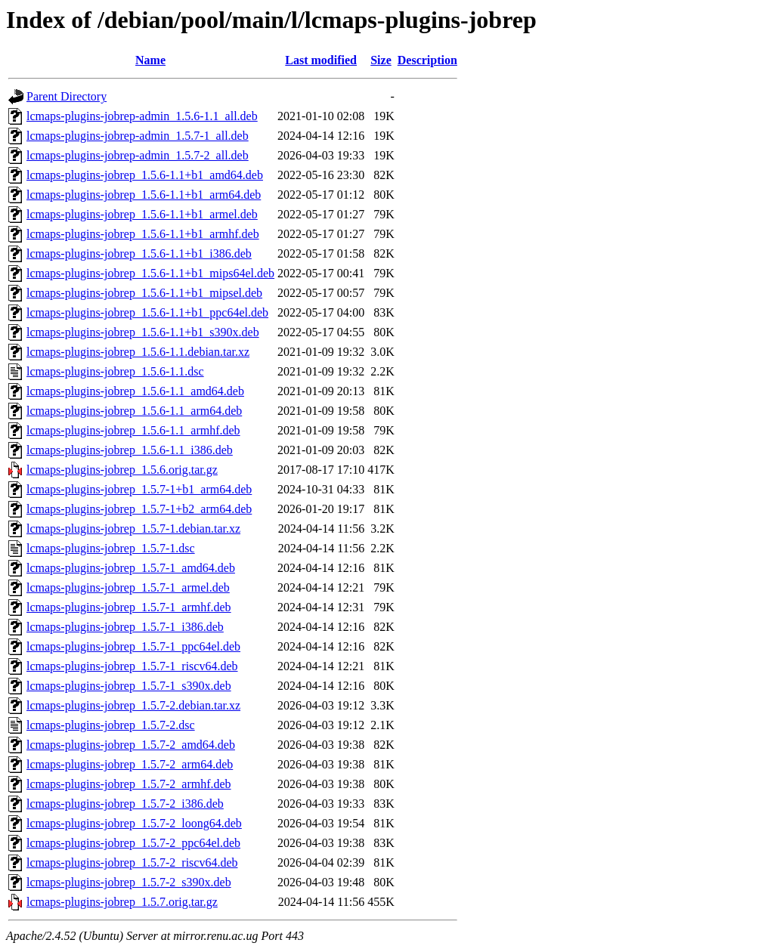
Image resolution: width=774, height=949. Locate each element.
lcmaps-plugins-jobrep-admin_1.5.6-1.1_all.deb (142, 116)
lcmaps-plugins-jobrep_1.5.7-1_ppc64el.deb (133, 646)
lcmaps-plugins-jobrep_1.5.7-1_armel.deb (128, 587)
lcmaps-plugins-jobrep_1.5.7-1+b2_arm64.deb (139, 508)
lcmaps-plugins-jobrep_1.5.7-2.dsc (110, 725)
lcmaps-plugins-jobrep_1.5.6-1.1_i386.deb (129, 450)
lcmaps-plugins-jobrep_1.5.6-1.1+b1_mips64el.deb (150, 273)
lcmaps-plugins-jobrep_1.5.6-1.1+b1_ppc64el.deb (147, 312)
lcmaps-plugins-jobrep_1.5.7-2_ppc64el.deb (133, 842)
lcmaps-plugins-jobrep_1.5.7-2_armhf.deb (128, 783)
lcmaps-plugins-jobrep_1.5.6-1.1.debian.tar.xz (137, 351)
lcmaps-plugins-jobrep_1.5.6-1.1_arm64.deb (134, 410)
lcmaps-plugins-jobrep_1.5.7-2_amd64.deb (130, 744)
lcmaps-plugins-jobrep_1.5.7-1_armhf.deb (128, 607)
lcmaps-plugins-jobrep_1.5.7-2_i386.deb (125, 803)
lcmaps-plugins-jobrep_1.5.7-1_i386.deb (125, 626)
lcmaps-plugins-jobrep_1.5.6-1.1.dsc (115, 371)
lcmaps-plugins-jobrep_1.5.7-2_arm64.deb (129, 764)
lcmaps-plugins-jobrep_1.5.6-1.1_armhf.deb (133, 430)
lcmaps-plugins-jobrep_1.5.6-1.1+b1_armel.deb (142, 214)
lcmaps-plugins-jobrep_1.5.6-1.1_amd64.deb (135, 391)
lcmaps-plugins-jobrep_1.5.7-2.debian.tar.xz (133, 705)
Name (150, 60)
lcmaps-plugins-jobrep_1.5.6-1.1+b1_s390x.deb (142, 332)
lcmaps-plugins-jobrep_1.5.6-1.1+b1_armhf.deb (142, 233)
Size (381, 60)
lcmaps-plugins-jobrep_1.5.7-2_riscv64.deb (132, 862)
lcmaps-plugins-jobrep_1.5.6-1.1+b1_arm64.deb (143, 194)
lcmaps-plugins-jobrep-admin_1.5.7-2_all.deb (137, 155)
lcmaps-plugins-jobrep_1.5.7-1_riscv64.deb (132, 666)
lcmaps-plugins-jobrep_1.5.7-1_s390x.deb (128, 685)
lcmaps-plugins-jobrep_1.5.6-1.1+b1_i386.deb (139, 253)
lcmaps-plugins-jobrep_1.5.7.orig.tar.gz (122, 901)
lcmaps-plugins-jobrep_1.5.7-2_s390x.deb (128, 882)
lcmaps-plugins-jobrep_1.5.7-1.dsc (110, 548)
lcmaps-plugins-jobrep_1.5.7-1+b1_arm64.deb (139, 489)
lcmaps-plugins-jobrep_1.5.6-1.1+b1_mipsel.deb (144, 292)
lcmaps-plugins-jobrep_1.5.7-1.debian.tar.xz (133, 528)
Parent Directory (66, 96)
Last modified (321, 60)
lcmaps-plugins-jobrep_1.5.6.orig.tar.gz (122, 469)
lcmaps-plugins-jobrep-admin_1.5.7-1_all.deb (137, 135)
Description (427, 60)
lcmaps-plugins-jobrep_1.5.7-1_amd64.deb (130, 567)
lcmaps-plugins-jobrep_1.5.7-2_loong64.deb (134, 823)
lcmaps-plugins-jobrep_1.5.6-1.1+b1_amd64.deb (144, 174)
